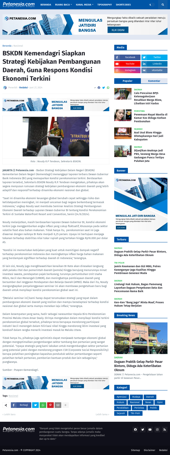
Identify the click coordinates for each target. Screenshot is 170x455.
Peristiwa (139, 407)
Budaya (136, 396)
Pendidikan (123, 407)
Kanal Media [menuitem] (83, 4)
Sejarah (121, 413)
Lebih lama (102, 414)
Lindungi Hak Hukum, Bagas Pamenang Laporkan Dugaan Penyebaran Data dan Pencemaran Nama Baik (138, 288)
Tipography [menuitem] (104, 4)
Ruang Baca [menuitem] (62, 4)
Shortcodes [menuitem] (123, 4)
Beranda (6, 46)
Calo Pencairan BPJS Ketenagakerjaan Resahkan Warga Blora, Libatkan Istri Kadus (148, 98)
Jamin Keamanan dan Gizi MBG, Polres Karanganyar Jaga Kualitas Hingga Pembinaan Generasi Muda (137, 270)
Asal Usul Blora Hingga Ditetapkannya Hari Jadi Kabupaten (148, 136)
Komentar (154, 81)
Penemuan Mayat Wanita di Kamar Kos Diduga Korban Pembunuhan (151, 118)
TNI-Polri (135, 413)
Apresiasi (122, 396)
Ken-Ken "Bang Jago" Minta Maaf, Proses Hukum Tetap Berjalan (139, 304)
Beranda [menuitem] (45, 4)
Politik (153, 407)
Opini (160, 402)
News (148, 402)
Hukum (120, 402)
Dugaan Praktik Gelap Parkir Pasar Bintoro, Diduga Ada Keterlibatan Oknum (140, 253)
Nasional (18, 46)
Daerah (150, 396)
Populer (127, 81)
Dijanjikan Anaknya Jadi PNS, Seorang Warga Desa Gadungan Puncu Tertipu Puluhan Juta (149, 155)
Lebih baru (9, 414)
